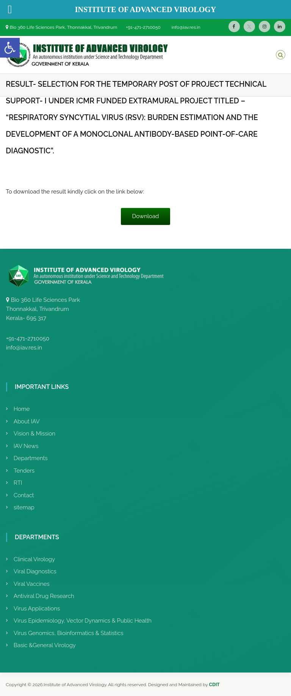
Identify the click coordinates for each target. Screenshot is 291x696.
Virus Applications (37, 608)
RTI (18, 482)
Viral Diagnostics (35, 571)
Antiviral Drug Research (44, 596)
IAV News (26, 446)
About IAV (27, 421)
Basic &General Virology (45, 645)
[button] (10, 48)
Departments (31, 458)
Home (22, 409)
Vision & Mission (34, 433)
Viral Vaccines (32, 584)
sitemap (24, 507)
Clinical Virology (34, 559)
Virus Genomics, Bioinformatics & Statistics (69, 633)
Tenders (24, 470)
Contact (24, 495)
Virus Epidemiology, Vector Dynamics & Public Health (83, 620)
